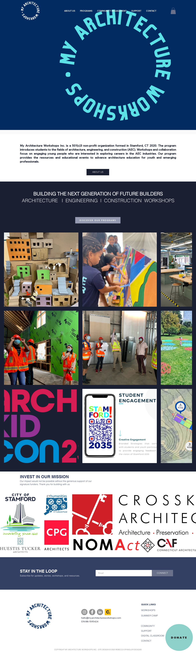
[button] (86, 11)
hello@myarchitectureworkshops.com (101, 617)
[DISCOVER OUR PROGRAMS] (97, 220)
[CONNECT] (162, 573)
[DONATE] (179, 637)
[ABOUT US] (98, 172)
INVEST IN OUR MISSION (44, 476)
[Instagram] (84, 612)
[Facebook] (92, 612)
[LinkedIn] (100, 612)
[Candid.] (108, 612)
